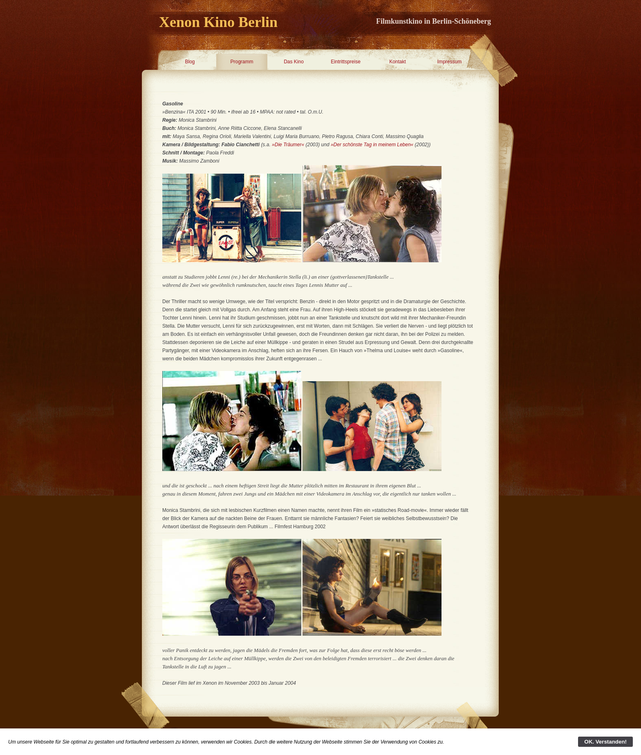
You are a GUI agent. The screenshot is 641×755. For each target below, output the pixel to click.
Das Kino (294, 62)
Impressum (449, 62)
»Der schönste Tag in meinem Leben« (372, 144)
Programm (241, 62)
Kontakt (397, 62)
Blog (190, 62)
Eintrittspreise (346, 62)
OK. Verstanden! (605, 742)
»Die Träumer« (288, 144)
